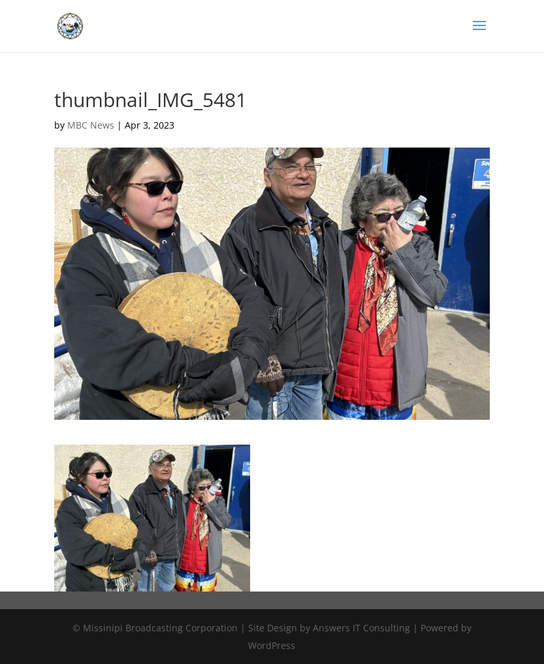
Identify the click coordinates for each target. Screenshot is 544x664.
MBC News (90, 125)
